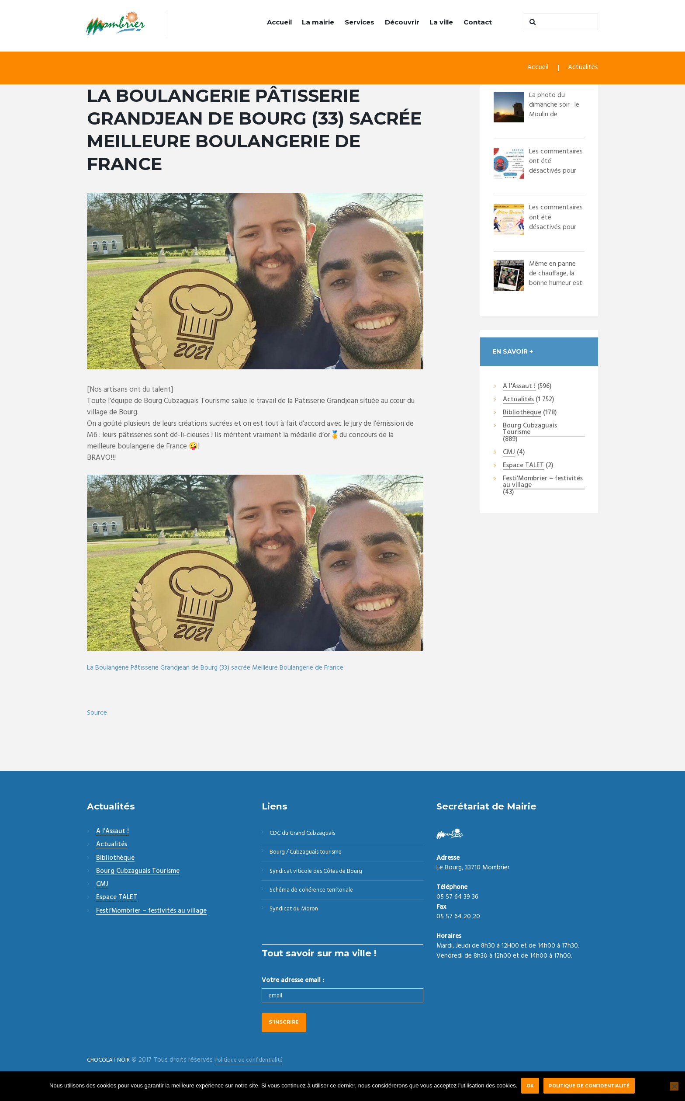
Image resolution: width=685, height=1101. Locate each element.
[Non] (674, 1086)
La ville (441, 22)
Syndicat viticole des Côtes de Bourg (323, 877)
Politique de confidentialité (590, 1085)
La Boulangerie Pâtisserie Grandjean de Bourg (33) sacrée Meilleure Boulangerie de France (226, 668)
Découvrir (402, 22)
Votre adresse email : (293, 991)
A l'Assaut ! (519, 387)
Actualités (582, 69)
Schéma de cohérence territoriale (317, 898)
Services (359, 22)
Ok (529, 1085)
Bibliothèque (522, 413)
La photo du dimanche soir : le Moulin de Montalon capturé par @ (556, 115)
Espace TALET (523, 466)
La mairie (318, 22)
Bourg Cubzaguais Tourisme (530, 430)
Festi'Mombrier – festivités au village (543, 483)
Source (97, 713)
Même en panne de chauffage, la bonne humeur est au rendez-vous (555, 284)
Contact (478, 22)
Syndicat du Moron (297, 918)
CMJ (509, 453)
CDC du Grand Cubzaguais (307, 835)
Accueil (279, 22)
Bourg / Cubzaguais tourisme (311, 856)
